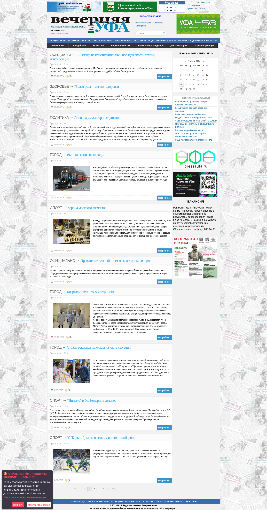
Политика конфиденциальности (24, 497)
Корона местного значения (86, 208)
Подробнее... (164, 76)
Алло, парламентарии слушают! (97, 117)
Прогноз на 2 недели (196, 8)
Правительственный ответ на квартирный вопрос (116, 260)
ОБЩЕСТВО (90, 40)
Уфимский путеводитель (151, 45)
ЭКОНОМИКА (181, 40)
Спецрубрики (79, 45)
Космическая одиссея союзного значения (191, 109)
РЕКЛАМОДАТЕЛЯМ (82, 501)
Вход (53, 33)
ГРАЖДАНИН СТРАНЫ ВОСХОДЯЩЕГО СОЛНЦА (194, 125)
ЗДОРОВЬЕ (197, 40)
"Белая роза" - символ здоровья (96, 86)
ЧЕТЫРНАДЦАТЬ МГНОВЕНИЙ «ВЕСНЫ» (196, 121)
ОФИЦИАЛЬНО (57, 40)
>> (113, 489)
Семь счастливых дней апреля (191, 114)
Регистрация (62, 33)
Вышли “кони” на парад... (85, 155)
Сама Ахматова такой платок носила (193, 140)
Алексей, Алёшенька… (186, 105)
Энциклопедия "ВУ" (120, 45)
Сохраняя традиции (203, 45)
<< (75, 489)
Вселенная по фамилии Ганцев (191, 101)
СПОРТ (139, 40)
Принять (18, 504)
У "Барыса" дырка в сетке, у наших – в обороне (101, 437)
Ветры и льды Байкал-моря (189, 130)
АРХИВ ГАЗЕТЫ (104, 501)
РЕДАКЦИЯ (152, 501)
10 (198, 75)
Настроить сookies (39, 504)
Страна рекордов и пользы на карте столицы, (99, 347)
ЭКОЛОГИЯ (211, 40)
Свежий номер (57, 45)
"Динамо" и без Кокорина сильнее (91, 400)
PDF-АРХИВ (167, 501)
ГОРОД (149, 40)
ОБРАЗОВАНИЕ (163, 40)
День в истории (178, 45)
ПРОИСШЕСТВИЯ (123, 40)
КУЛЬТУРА (105, 40)
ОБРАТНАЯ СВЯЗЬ (186, 501)
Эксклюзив (98, 45)
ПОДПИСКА (122, 501)
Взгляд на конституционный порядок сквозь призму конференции (102, 57)
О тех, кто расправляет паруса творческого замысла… (190, 135)
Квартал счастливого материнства (91, 292)
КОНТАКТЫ (137, 501)
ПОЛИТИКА (74, 40)
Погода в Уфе (203, 2)
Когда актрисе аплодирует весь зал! (193, 117)
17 (198, 79)
